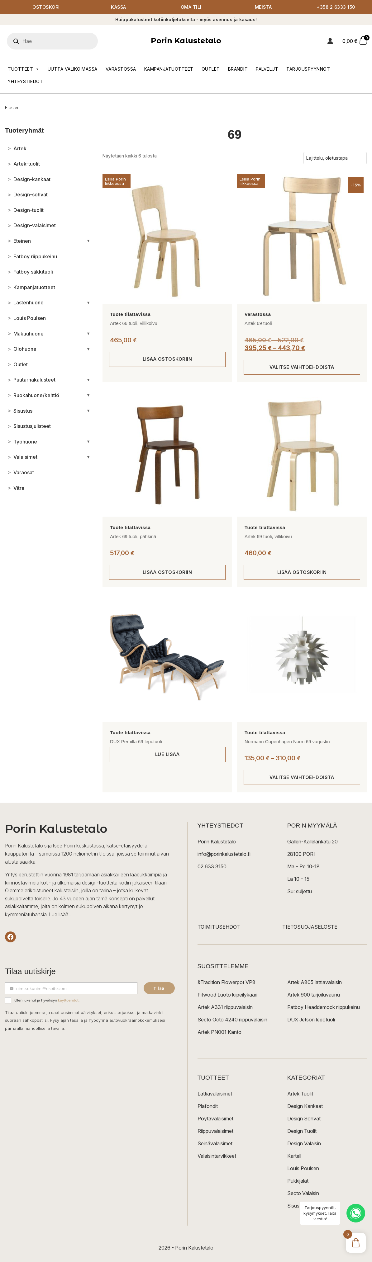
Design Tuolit (302, 1131)
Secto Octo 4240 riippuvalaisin (232, 1019)
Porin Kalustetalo (186, 40)
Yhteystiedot (25, 81)
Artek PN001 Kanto (219, 1032)
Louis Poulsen (303, 1168)
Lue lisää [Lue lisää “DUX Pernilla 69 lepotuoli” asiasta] (167, 754)
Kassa (118, 7)
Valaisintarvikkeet (217, 1156)
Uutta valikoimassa (73, 69)
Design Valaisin (304, 1143)
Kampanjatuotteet (168, 69)
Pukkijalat (297, 1181)
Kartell (294, 1156)
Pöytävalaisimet (215, 1118)
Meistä (263, 7)
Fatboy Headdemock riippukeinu (323, 1007)
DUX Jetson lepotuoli (311, 1019)
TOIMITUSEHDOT (219, 927)
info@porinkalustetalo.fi (224, 854)
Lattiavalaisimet (215, 1094)
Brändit (238, 69)
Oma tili (191, 7)
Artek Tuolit (300, 1094)
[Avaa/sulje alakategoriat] (88, 241)
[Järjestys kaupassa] (335, 158)
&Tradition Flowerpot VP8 (226, 982)
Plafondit (208, 1106)
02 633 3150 (212, 866)
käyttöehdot (68, 1000)
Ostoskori (46, 7)
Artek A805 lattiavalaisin (314, 982)
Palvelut (267, 69)
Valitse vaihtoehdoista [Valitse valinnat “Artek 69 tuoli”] (301, 367)
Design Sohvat (304, 1118)
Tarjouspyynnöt (308, 69)
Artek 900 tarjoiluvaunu (313, 995)
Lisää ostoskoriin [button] (167, 359)
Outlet (211, 69)
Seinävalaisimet (215, 1143)
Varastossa (121, 69)
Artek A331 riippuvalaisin (225, 1007)
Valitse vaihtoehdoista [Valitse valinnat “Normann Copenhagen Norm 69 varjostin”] (301, 777)
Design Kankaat (305, 1106)
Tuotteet (24, 69)
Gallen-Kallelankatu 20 (312, 841)
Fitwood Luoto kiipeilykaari (227, 995)
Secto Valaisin (303, 1193)
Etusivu (12, 107)
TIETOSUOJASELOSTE (309, 927)
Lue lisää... (60, 914)
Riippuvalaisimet (215, 1131)
